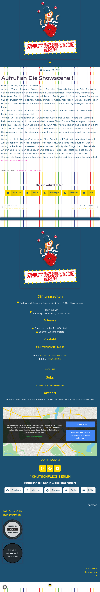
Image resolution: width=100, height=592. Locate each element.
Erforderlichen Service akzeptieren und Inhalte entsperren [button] (80, 435)
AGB (95, 576)
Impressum (91, 568)
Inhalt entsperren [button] (80, 424)
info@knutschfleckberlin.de (14, 161)
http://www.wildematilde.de (28, 170)
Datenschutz (91, 572)
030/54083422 (54, 359)
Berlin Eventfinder (12, 515)
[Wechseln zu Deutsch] (50, 585)
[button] (50, 62)
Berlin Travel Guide (12, 511)
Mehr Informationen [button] (34, 437)
